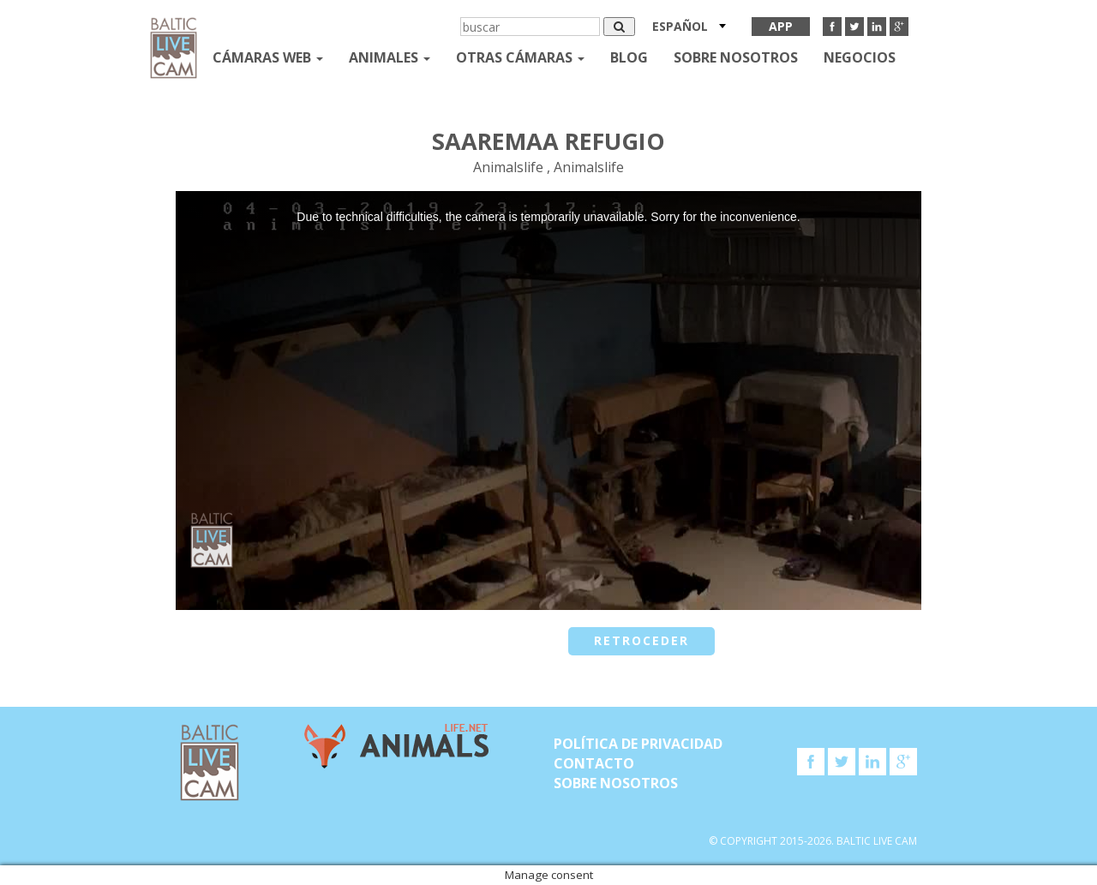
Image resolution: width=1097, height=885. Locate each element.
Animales (389, 57)
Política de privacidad (638, 743)
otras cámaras (520, 57)
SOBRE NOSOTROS (736, 57)
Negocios (860, 57)
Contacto (594, 763)
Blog (629, 57)
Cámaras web (268, 57)
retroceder (641, 640)
